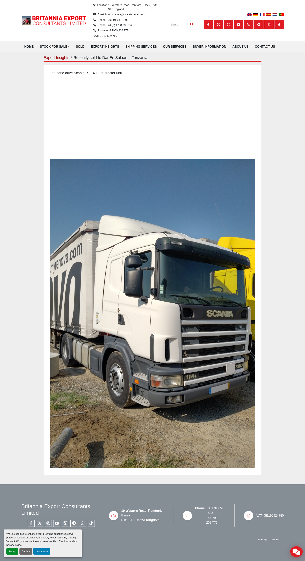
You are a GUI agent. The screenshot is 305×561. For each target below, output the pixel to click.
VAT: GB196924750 (105, 35)
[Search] (179, 24)
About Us (240, 46)
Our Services (175, 46)
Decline (26, 551)
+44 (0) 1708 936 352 (119, 25)
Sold (80, 46)
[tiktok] (279, 24)
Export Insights (105, 46)
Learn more (41, 551)
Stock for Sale (53, 46)
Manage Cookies (268, 539)
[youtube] (238, 24)
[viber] (248, 24)
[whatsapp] (269, 24)
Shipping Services (141, 46)
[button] (55, 46)
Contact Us (265, 46)
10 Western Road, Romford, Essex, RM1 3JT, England (133, 7)
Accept (12, 551)
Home (29, 46)
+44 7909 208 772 (117, 30)
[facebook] (208, 24)
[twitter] (218, 24)
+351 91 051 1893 (117, 19)
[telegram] (259, 24)
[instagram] (228, 24)
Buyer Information (209, 46)
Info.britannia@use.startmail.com (125, 14)
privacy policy (13, 544)
